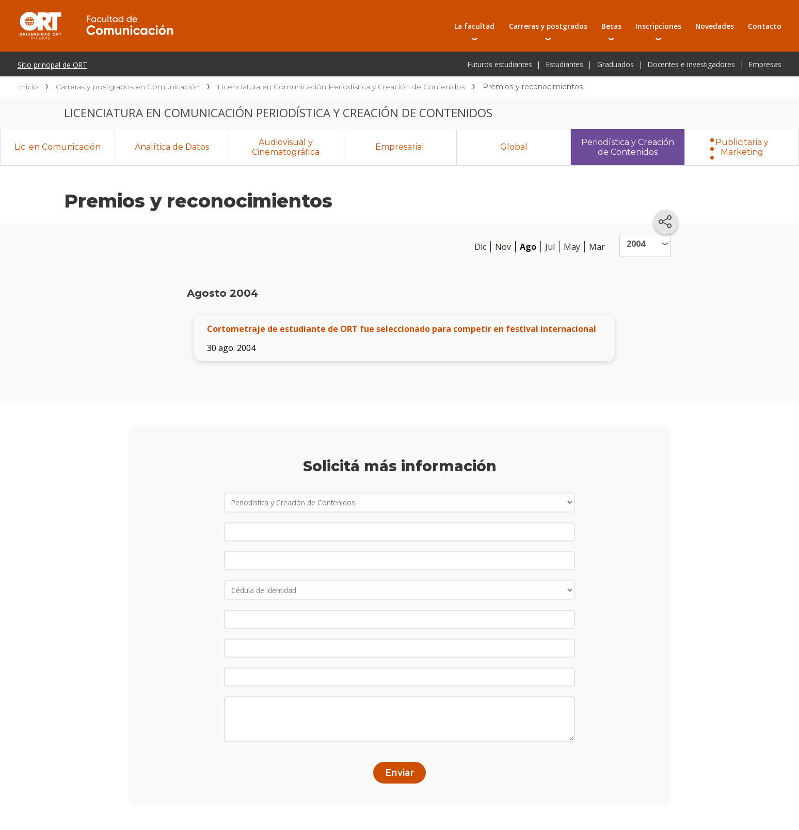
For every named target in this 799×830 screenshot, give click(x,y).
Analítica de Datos (172, 147)
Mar (597, 246)
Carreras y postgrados (548, 26)
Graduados (615, 64)
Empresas (765, 64)
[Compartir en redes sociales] (665, 222)
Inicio (28, 87)
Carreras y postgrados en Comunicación (128, 87)
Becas (611, 26)
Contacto (764, 26)
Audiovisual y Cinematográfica (285, 147)
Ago (528, 246)
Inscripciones (658, 26)
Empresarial (399, 147)
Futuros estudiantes (500, 64)
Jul (550, 246)
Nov (503, 246)
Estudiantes (564, 64)
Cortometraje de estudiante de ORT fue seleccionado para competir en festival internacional (401, 328)
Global (514, 147)
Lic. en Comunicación (57, 147)
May (572, 246)
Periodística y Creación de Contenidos (627, 147)
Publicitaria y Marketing (742, 147)
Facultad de (189, 11)
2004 (636, 243)
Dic (480, 246)
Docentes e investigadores (691, 64)
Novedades (714, 26)
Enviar (399, 772)
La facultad (474, 26)
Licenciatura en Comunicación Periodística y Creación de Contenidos (341, 87)
